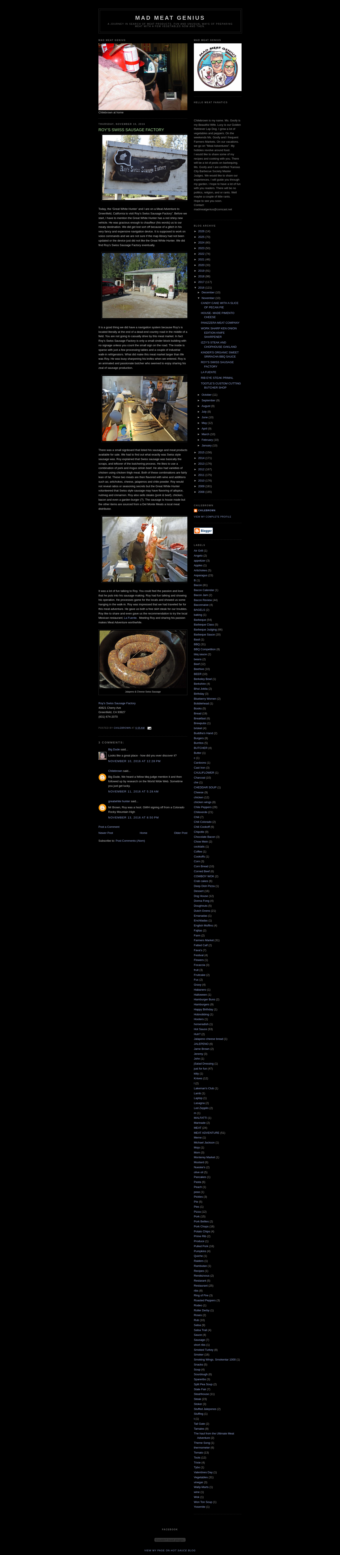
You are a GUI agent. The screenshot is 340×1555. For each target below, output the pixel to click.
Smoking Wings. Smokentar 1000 (215, 1359)
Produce (199, 1241)
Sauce (198, 1334)
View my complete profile (212, 517)
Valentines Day (203, 1472)
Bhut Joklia (201, 688)
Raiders (199, 1261)
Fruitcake (199, 975)
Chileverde (200, 812)
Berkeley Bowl (203, 679)
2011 (201, 475)
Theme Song (202, 1442)
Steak (197, 1399)
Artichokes (200, 570)
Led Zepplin (201, 1108)
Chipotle (199, 831)
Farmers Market (204, 940)
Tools (197, 1457)
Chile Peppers (203, 807)
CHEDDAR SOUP (205, 787)
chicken (198, 797)
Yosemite (199, 1506)
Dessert (199, 891)
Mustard (199, 1162)
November (209, 298)
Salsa (197, 1325)
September (209, 400)
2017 (201, 282)
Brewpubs (200, 723)
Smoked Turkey (203, 1349)
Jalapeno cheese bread (208, 1038)
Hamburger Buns (204, 999)
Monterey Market (204, 1157)
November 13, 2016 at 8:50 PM (133, 817)
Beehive (199, 669)
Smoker (199, 1354)
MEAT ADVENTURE (206, 1132)
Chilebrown (115, 771)
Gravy (197, 984)
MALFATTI (200, 1117)
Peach (198, 1187)
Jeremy (198, 1053)
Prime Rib (200, 1236)
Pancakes (200, 1177)
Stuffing (198, 1413)
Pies (196, 1206)
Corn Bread (201, 866)
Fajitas (198, 930)
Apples (198, 565)
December (209, 292)
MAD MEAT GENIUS (170, 18)
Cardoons (200, 762)
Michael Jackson (204, 1142)
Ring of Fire (201, 1295)
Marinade (200, 1122)
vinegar (198, 1482)
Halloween (200, 994)
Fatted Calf (201, 945)
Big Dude (114, 749)
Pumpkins (200, 1251)
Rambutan (200, 1266)
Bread (197, 713)
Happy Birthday (203, 1009)
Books (198, 708)
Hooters (199, 1019)
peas (197, 1192)
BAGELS (199, 609)
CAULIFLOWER (204, 772)
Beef (197, 664)
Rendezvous (201, 1275)
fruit (196, 970)
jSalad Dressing (204, 1063)
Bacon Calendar (204, 590)
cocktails (199, 846)
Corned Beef (202, 871)
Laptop (198, 1098)
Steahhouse (201, 1394)
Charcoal (199, 777)
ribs (196, 1290)
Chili (196, 817)
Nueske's (199, 1167)
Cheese (199, 792)
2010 (201, 480)
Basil (197, 639)
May (205, 423)
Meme (198, 1137)
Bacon (198, 585)
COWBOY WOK (204, 876)
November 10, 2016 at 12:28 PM (134, 761)
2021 (201, 259)
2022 (201, 253)
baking (198, 614)
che (196, 782)
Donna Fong (201, 900)
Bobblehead (201, 703)
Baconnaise (201, 604)
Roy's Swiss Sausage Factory (117, 703)
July (205, 411)
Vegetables (201, 1477)
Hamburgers (201, 1004)
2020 (201, 265)
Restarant (200, 1280)
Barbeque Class (204, 624)
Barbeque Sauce (204, 634)
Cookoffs (199, 856)
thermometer (202, 1447)
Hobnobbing (201, 1014)
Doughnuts (201, 905)
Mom (197, 1152)
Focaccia (199, 965)
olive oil (198, 1172)
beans (197, 659)
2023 (201, 248)
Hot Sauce (200, 1029)
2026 (201, 231)
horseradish (201, 1024)
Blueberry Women (205, 698)
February (208, 439)
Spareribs (200, 1379)
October (207, 394)
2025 (201, 236)
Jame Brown (201, 1048)
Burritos (199, 743)
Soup (197, 1369)
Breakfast (200, 718)
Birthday (199, 693)
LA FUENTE (208, 372)
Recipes (199, 1270)
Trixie (197, 1462)
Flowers (199, 960)
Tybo (197, 1467)
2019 (201, 270)
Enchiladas (201, 920)
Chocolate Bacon (204, 836)
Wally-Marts (201, 1487)
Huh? (197, 1034)
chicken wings (202, 802)
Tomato (198, 1452)
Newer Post (105, 833)
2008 (201, 491)
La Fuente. (130, 617)
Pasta (197, 1182)
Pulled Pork (201, 1246)
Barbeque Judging (205, 629)
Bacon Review (203, 600)
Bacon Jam (201, 595)
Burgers (199, 738)
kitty (196, 1073)
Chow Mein (201, 841)
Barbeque (200, 619)
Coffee (198, 851)
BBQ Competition (205, 649)
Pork (197, 1216)
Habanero (200, 989)
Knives (198, 1078)
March (206, 434)
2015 (201, 452)
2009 (201, 486)
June (205, 417)
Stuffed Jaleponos (205, 1409)
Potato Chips (202, 1231)
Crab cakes (201, 881)
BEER (197, 674)
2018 (201, 276)
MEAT (197, 1127)
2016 (201, 287)
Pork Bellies (201, 1221)
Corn (197, 861)
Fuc (196, 979)
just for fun (200, 1068)
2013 (201, 463)
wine (197, 1492)
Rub (196, 1320)
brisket (198, 728)
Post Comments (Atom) (130, 840)
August (206, 406)
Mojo (197, 1147)
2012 (201, 469)
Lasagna (199, 1103)
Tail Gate (199, 1423)
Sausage (199, 1339)
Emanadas (200, 915)
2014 (201, 458)
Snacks (198, 1364)
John (197, 1058)
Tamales (199, 1428)
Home (143, 833)
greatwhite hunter (119, 801)
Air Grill (198, 550)
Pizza (197, 1211)
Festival (199, 955)
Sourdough (201, 1374)
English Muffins (203, 925)
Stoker (198, 1404)
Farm (197, 935)
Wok (196, 1497)
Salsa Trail (200, 1330)
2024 (201, 242)
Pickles (198, 1196)
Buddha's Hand (203, 733)
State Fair (200, 1389)
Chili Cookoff (202, 826)
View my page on (170, 1550)
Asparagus (200, 575)
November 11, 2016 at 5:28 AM (133, 791)
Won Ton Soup (203, 1502)
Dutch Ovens (202, 910)
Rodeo (198, 1305)
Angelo (198, 555)
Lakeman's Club (204, 1088)
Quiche (198, 1256)
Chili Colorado (203, 821)
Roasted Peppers (205, 1300)
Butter (197, 753)
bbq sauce (200, 654)
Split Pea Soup (203, 1384)
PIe (196, 1201)
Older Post (180, 833)
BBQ (197, 644)
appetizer (199, 560)
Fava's (198, 950)
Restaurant (201, 1285)
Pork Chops (201, 1226)
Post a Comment (108, 826)
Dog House (201, 896)
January (207, 445)
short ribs (199, 1344)
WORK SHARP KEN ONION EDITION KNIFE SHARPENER (219, 332)
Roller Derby (201, 1310)
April (205, 428)
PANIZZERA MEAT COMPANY (220, 322)
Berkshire (200, 683)
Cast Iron (199, 767)
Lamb (197, 1093)
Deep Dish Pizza (204, 886)
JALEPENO (201, 1043)
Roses (198, 1315)
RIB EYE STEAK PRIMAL (217, 377)
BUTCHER (201, 748)
